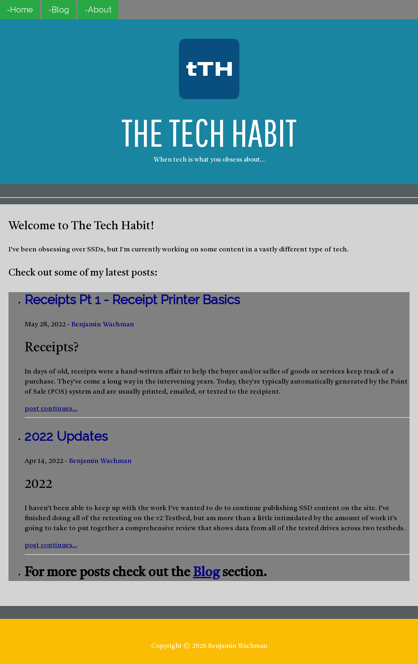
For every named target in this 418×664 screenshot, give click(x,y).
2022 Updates (66, 436)
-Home (20, 10)
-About (98, 10)
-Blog (58, 10)
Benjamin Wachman (102, 324)
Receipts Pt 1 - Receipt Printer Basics (132, 299)
